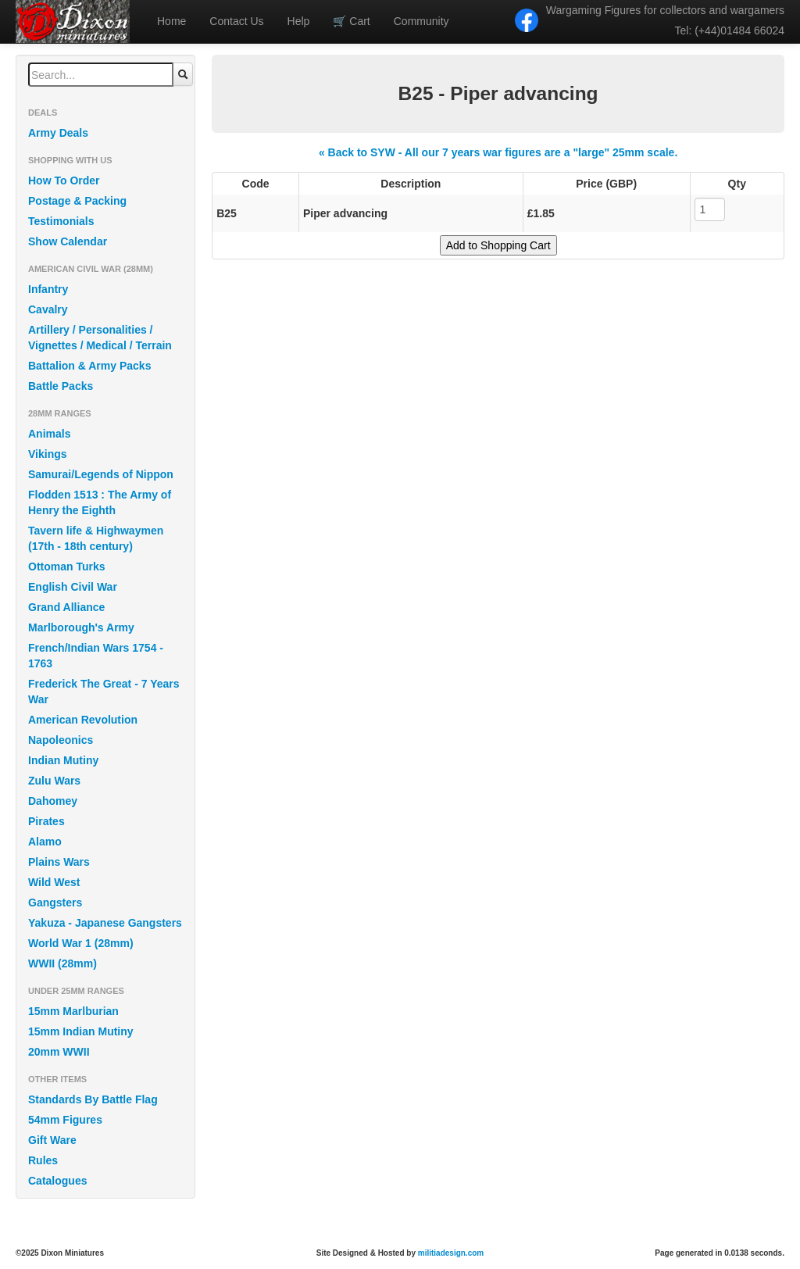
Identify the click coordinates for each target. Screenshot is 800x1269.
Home (171, 21)
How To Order (64, 180)
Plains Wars (59, 862)
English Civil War (72, 587)
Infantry (48, 289)
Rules (43, 1160)
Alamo (45, 841)
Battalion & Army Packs (89, 365)
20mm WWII (59, 1052)
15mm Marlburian (73, 1011)
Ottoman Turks (66, 566)
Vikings (47, 454)
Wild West (54, 882)
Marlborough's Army (81, 627)
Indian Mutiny (63, 760)
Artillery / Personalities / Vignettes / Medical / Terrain (100, 338)
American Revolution (83, 719)
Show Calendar (67, 241)
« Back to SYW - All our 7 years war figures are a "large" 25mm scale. (498, 152)
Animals (49, 433)
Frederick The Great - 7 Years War (104, 691)
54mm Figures (65, 1120)
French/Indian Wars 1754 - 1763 (95, 656)
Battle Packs (60, 386)
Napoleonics (60, 740)
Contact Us (236, 21)
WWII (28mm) (62, 963)
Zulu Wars (54, 780)
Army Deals (58, 133)
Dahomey (52, 801)
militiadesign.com (451, 1253)
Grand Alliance (66, 607)
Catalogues (57, 1180)
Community (421, 21)
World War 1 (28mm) (81, 943)
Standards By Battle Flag (93, 1099)
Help (299, 21)
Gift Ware (52, 1140)
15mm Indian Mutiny (81, 1031)
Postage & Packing (77, 201)
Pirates (46, 821)
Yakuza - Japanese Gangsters (105, 923)
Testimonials (61, 221)
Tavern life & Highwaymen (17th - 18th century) (95, 538)
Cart (351, 21)
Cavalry (48, 309)
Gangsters (55, 902)
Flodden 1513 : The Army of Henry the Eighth (99, 502)
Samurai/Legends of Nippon (100, 474)
